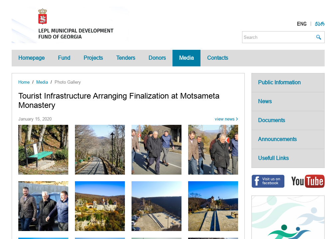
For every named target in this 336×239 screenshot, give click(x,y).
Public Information (279, 82)
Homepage (31, 58)
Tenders (125, 58)
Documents (271, 120)
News (265, 101)
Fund (64, 58)
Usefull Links (273, 158)
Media (186, 58)
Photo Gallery (68, 82)
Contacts (217, 58)
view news (225, 119)
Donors (157, 58)
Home (24, 82)
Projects (93, 58)
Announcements (277, 139)
